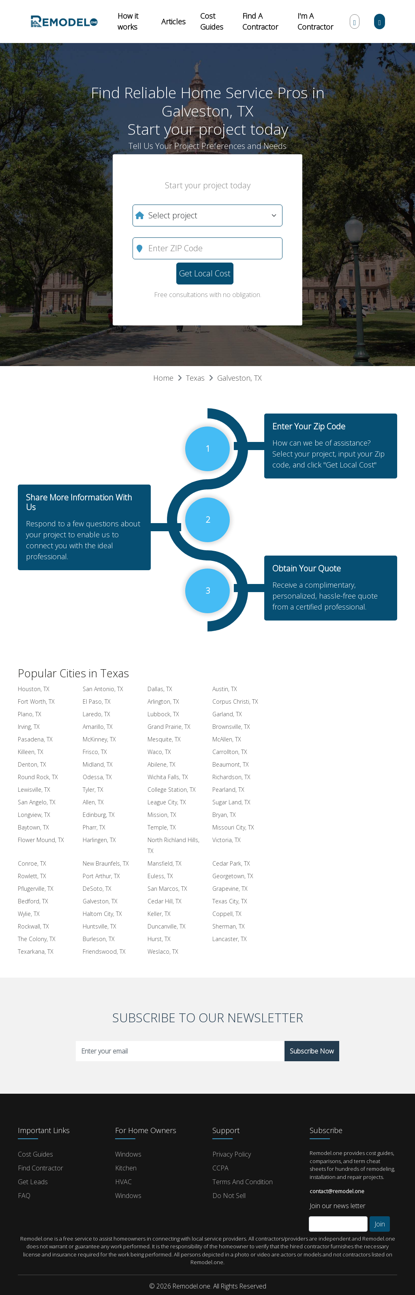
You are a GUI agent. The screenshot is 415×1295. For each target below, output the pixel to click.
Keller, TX (159, 914)
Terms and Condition (242, 1181)
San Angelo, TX (37, 802)
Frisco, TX (95, 752)
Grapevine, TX (230, 888)
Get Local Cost (205, 273)
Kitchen (126, 1168)
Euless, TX (160, 876)
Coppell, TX (227, 914)
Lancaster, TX (229, 939)
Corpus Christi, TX (235, 701)
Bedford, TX (33, 901)
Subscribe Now (312, 1051)
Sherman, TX (228, 926)
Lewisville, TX (34, 789)
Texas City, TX (229, 901)
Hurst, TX (159, 939)
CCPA (220, 1168)
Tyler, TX (93, 789)
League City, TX (167, 802)
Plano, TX (29, 714)
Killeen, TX (30, 752)
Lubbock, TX (163, 714)
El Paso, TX (97, 701)
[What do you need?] (207, 215)
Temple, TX (162, 827)
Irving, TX (29, 726)
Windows (128, 1154)
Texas (195, 378)
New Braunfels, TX (106, 863)
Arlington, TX (163, 701)
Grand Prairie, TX (169, 726)
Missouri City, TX (233, 827)
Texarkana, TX (35, 951)
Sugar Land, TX (231, 802)
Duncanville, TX (167, 926)
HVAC (123, 1181)
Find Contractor (40, 1168)
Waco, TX (159, 752)
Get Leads (33, 1181)
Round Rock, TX (38, 777)
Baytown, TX (33, 827)
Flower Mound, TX (41, 840)
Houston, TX (33, 689)
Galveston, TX (239, 378)
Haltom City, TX (102, 914)
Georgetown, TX (232, 876)
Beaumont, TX (230, 764)
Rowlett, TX (32, 876)
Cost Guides (211, 21)
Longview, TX (34, 815)
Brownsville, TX (231, 726)
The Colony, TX (37, 939)
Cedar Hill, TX (165, 901)
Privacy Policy (231, 1154)
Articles (173, 21)
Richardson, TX (231, 777)
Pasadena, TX (35, 739)
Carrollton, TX (229, 752)
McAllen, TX (226, 739)
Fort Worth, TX (36, 701)
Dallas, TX (160, 689)
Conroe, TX (32, 863)
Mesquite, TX (164, 739)
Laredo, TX (96, 714)
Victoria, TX (226, 840)
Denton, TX (32, 764)
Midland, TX (98, 764)
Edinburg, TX (99, 815)
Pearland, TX (228, 789)
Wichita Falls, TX (168, 777)
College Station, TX (172, 789)
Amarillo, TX (98, 726)
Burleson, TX (99, 939)
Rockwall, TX (33, 926)
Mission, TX (162, 815)
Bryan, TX (224, 815)
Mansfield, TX (165, 863)
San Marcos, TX (167, 888)
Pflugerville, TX (35, 888)
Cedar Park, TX (231, 863)
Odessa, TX (97, 777)
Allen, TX (93, 802)
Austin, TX (224, 689)
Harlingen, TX (99, 840)
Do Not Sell (229, 1195)
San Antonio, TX (103, 689)
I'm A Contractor (315, 21)
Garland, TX (227, 714)
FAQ (24, 1195)
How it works (128, 21)
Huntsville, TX (99, 926)
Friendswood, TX (104, 951)
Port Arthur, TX (101, 876)
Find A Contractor (260, 21)
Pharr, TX (94, 827)
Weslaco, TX (163, 951)
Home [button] (163, 378)
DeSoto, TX (97, 888)
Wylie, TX (29, 914)
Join (379, 1224)
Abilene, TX (161, 764)
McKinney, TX (99, 739)
